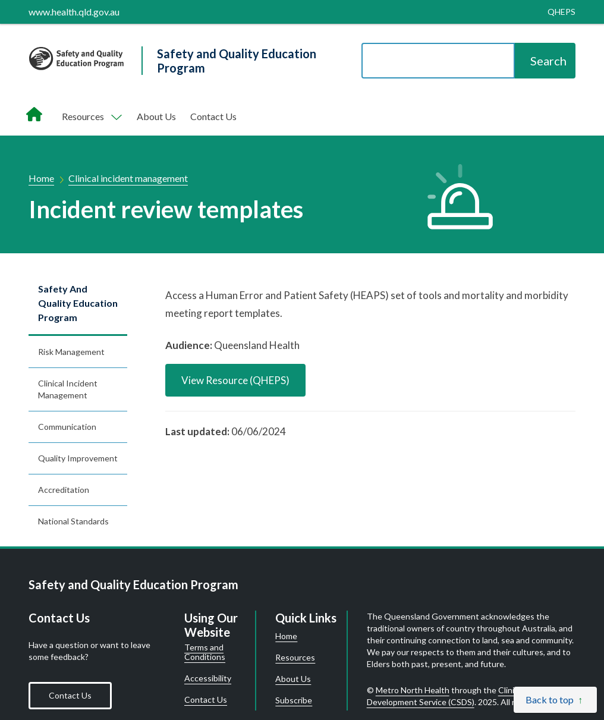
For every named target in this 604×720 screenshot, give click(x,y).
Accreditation (63, 490)
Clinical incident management (128, 178)
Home (41, 178)
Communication (67, 427)
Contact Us (213, 116)
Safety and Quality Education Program (78, 303)
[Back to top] (555, 700)
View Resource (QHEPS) (235, 380)
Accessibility (207, 678)
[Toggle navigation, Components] (91, 117)
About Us (156, 116)
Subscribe (293, 700)
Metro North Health (412, 690)
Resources (295, 657)
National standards (73, 521)
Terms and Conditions (204, 652)
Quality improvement (78, 458)
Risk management (71, 352)
